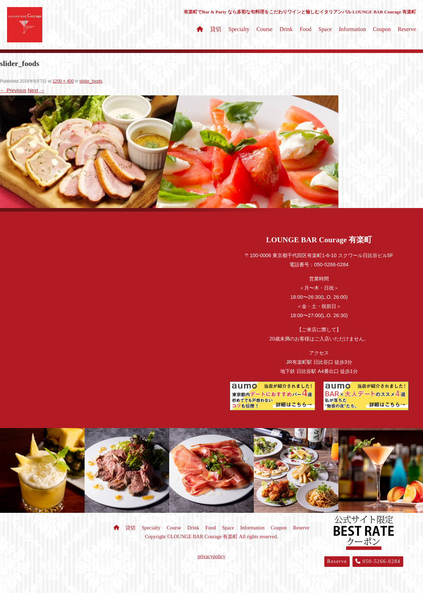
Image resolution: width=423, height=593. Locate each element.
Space (325, 29)
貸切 (215, 29)
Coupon (382, 29)
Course (264, 29)
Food (305, 29)
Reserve (407, 29)
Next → (35, 90)
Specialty (239, 29)
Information (352, 29)
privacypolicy (211, 556)
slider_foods (90, 81)
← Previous (13, 90)
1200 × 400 (63, 81)
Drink (286, 29)
